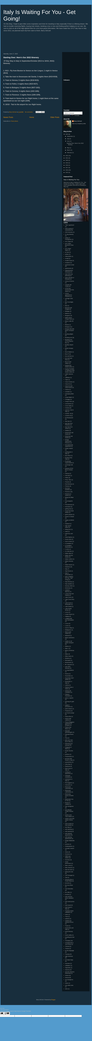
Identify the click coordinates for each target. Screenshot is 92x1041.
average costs (69, 298)
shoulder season (69, 848)
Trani (66, 916)
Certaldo (67, 391)
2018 (67, 165)
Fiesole (67, 482)
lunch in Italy (68, 627)
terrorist (67, 883)
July (68, 138)
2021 (67, 158)
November (68, 676)
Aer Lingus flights (68, 249)
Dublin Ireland (69, 448)
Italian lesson (68, 564)
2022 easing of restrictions (69, 229)
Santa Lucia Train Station (68, 815)
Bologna (67, 327)
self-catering (68, 831)
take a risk (68, 865)
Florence (67, 491)
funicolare (67, 506)
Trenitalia (67, 940)
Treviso (67, 948)
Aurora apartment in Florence (68, 295)
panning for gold (69, 701)
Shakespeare (68, 846)
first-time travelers (67, 488)
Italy (66, 569)
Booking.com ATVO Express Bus (69, 341)
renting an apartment (68, 772)
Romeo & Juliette (67, 803)
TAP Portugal (68, 875)
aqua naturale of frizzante (69, 278)
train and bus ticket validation (69, 897)
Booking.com (68, 337)
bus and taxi (68, 356)
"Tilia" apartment (69, 225)
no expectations (69, 670)
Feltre (66, 477)
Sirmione (67, 854)
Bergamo (67, 315)
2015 (67, 172)
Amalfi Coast (68, 260)
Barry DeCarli (78, 121)
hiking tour (68, 529)
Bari (66, 305)
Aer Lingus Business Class (69, 244)
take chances (68, 867)
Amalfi (66, 258)
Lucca (66, 623)
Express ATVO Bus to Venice (69, 469)
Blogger (53, 999)
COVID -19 (68, 413)
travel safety (68, 935)
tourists (67, 894)
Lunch (66, 625)
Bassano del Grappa (68, 308)
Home (31, 117)
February (69, 152)
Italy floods (68, 571)
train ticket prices (69, 901)
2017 (67, 167)
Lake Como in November (69, 603)
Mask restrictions (69, 637)
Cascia (67, 389)
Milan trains (68, 656)
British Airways (69, 348)
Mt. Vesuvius (68, 664)
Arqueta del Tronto (68, 285)
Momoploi (67, 660)
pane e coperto (69, 698)
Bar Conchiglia (69, 302)
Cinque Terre (68, 401)
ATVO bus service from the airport (69, 290)
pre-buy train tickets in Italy (68, 759)
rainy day (67, 764)
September (70, 136)
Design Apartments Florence (68, 441)
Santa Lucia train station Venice (69, 819)
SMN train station (68, 856)
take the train (68, 869)
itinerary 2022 (69, 586)
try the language (69, 950)
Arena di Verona (69, 281)
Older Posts (54, 117)
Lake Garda (68, 606)
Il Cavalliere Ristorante (68, 546)
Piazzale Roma (69, 734)
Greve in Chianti (69, 516)
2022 (67, 155)
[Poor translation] (7, 1013)
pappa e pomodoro (68, 705)
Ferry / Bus (68, 479)
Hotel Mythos (68, 537)
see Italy (67, 827)
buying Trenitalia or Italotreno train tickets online (69, 370)
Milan (66, 654)
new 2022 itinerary (67, 667)
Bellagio (67, 311)
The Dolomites (69, 888)
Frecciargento (69, 501)
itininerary (67, 588)
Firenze (67, 486)
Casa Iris (67, 384)
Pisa (66, 738)
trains (66, 914)
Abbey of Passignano (68, 238)
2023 (67, 134)
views (66, 983)
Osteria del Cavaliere (68, 691)
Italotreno (67, 567)
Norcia (67, 673)
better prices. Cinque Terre (68, 318)
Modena (67, 658)
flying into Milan (69, 497)
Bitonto (67, 324)
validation (67, 965)
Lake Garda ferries (68, 609)
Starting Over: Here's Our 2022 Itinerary (21, 57)
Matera (67, 646)
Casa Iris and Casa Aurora (68, 386)
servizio (67, 844)
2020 (67, 160)
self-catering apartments (68, 837)
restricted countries (67, 776)
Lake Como (68, 597)
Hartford (67, 523)
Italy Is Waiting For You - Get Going (69, 578)
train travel (68, 905)
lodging (67, 616)
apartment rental (69, 265)
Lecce (66, 612)
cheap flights (68, 397)
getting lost (68, 508)
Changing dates (69, 393)
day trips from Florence (69, 424)
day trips (67, 421)
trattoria (67, 918)
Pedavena (68, 710)
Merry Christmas (69, 650)
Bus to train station (68, 362)
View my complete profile (79, 123)
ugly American (69, 956)
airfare (67, 254)
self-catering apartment (68, 834)
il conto (67, 549)
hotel (66, 531)
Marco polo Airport (68, 632)
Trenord (67, 946)
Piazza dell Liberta (68, 719)
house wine (68, 539)
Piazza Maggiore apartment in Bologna (69, 723)
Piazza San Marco (68, 727)
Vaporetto (67, 967)
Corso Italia (68, 405)
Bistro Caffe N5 (69, 321)
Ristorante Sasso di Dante (69, 794)
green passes (68, 514)
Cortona (67, 408)
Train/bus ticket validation (69, 911)
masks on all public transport (69, 641)
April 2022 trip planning (69, 274)
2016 (67, 170)
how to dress (68, 541)
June (68, 141)
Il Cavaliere (68, 543)
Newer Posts (8, 117)
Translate (74, 115)
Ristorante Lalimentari (68, 791)
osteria (67, 685)
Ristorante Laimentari (68, 787)
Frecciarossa (68, 504)
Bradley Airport (69, 344)
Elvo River (68, 455)
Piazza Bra (68, 716)
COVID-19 (68, 415)
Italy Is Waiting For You (71, 179)
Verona (67, 977)
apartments (68, 268)
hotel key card (69, 533)
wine (66, 989)
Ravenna (67, 766)
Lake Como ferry (69, 599)
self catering (68, 829)
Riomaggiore (68, 782)
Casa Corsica (68, 382)
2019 (67, 163)
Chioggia (67, 399)
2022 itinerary (69, 232)
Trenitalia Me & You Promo (69, 943)
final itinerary (68, 484)
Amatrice (67, 262)
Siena (66, 852)
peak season (68, 708)
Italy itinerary (68, 581)
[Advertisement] (76, 65)
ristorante (67, 785)
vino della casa (69, 985)
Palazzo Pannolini (67, 695)
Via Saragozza (69, 979)
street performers (68, 862)
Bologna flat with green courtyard (69, 329)
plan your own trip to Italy (69, 740)
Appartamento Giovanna (69, 271)
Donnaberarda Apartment (69, 445)
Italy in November (68, 573)
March (69, 150)
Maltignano (68, 630)
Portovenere (68, 756)
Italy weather (68, 584)
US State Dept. (69, 960)
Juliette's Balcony (67, 590)
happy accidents (69, 520)
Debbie (67, 430)
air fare (67, 252)
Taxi (66, 877)
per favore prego (69, 713)
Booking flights (69, 334)
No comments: (29, 112)
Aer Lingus (68, 241)
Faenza (67, 473)
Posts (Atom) (14, 121)
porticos (67, 754)
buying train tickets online (68, 366)
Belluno (67, 313)
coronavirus (68, 403)
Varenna (67, 969)
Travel (66, 925)
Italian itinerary (69, 561)
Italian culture (68, 559)
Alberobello (68, 256)
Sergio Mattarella (69, 840)
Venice (67, 975)
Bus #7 (67, 354)
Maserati (67, 635)
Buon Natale (68, 352)
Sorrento (67, 859)
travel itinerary (69, 931)
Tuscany (67, 954)
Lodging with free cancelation (69, 619)
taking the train (69, 871)
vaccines (67, 963)
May (68, 147)
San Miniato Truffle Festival (69, 810)
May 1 (66, 648)
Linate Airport (68, 614)
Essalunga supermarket (68, 461)
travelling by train (69, 937)
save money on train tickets (69, 824)
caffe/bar (67, 377)
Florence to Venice (68, 494)
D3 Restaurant (69, 417)
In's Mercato (68, 551)
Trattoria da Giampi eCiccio (69, 921)
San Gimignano (69, 806)
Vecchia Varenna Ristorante (69, 972)
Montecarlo (68, 662)
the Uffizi (67, 892)
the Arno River (69, 885)
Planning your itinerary (69, 744)
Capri (66, 379)
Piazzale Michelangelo (68, 731)
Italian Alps (68, 553)
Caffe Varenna (69, 374)
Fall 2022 (67, 475)
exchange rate (69, 465)
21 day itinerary (69, 234)
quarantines (68, 762)
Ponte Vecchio (69, 750)
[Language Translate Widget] (73, 113)
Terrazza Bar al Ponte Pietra (69, 880)
